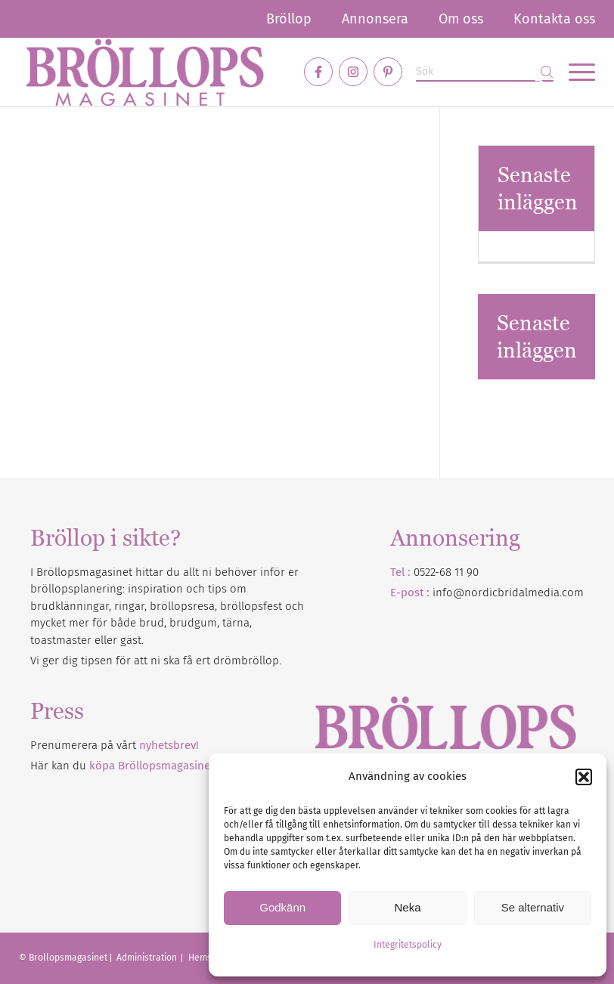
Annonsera (375, 19)
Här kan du (122, 765)
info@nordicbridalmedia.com (508, 592)
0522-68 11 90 (446, 572)
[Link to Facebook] (318, 71)
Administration (147, 957)
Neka (407, 907)
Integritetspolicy (408, 944)
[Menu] (574, 72)
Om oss (461, 19)
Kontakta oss (554, 19)
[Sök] (485, 72)
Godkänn (282, 907)
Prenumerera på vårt (114, 745)
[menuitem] (289, 19)
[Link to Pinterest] (388, 71)
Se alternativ (532, 907)
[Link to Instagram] (353, 71)
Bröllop (289, 19)
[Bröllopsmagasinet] (145, 72)
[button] (583, 776)
